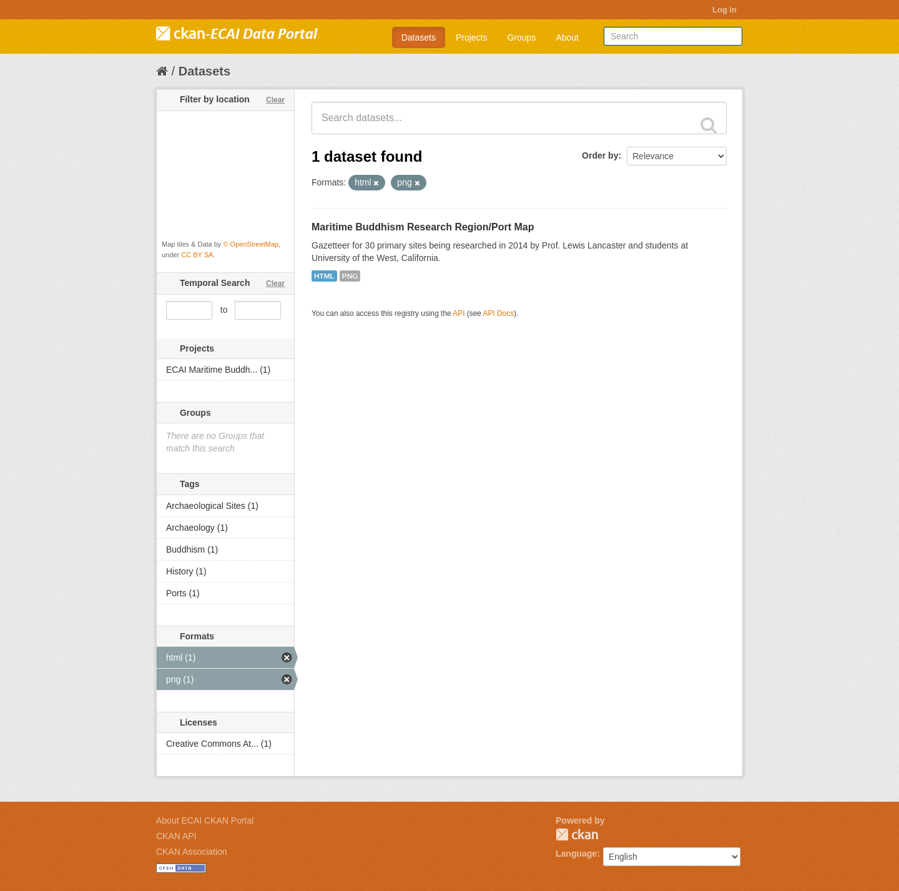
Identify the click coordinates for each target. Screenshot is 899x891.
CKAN (577, 834)
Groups (521, 37)
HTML (324, 276)
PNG (350, 276)
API (458, 313)
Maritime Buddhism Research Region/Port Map (423, 227)
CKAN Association (191, 852)
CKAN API (176, 836)
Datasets (418, 37)
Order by (600, 155)
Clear (275, 100)
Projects (472, 37)
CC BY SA (197, 254)
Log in (724, 9)
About (567, 37)
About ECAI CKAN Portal (204, 820)
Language (576, 854)
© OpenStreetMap (250, 244)
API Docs (498, 313)
